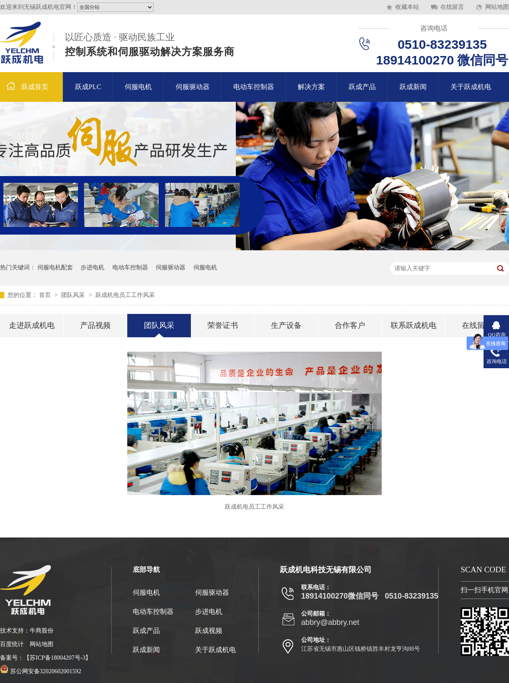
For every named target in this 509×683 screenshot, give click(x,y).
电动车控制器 (253, 86)
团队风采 (74, 295)
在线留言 (452, 7)
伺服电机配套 (55, 267)
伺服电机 (138, 86)
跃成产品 (362, 86)
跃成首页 (34, 86)
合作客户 (350, 325)
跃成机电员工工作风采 (125, 295)
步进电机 (92, 267)
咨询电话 (433, 28)
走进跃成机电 (32, 325)
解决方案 (311, 86)
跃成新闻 (413, 86)
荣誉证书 (222, 325)
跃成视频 (208, 630)
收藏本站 (407, 7)
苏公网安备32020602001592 (40, 671)
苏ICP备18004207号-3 (57, 658)
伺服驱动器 (193, 86)
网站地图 (497, 7)
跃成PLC (88, 86)
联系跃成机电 (413, 325)
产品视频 (95, 325)
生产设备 (286, 325)
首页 (46, 295)
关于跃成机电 (470, 86)
